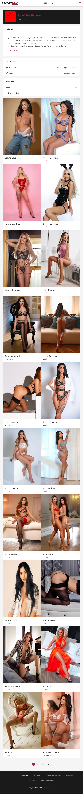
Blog (14, 775)
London (74, 67)
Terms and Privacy (48, 781)
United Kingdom (12, 93)
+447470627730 (70, 73)
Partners (69, 775)
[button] (48, 3)
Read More (15, 51)
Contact (32, 781)
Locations (37, 775)
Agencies (24, 775)
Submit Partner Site (53, 775)
